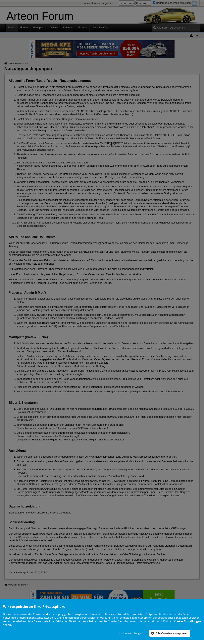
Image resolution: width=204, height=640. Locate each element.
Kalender (68, 27)
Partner (82, 27)
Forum (24, 27)
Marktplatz (39, 27)
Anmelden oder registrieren (99, 3)
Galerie (54, 27)
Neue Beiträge (100, 27)
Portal (11, 27)
